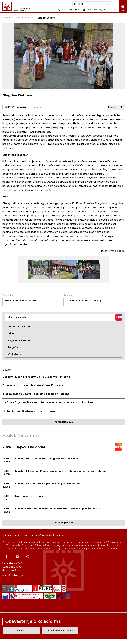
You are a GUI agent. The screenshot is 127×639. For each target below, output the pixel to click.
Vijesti (12, 333)
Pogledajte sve (63, 422)
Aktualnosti (24, 18)
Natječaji (13, 347)
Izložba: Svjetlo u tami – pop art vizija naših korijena (35, 394)
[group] (40, 269)
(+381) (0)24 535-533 (69, 9)
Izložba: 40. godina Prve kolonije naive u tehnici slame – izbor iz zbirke (47, 402)
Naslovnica (8, 18)
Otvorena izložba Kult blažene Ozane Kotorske (32, 385)
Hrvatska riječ (116, 251)
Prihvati (21, 631)
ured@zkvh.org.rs (12, 575)
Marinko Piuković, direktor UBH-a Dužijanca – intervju (36, 377)
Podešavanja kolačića (60, 631)
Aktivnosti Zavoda (19, 326)
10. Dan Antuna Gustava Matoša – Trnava (28, 411)
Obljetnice (14, 354)
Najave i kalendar (19, 340)
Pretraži (107, 4)
